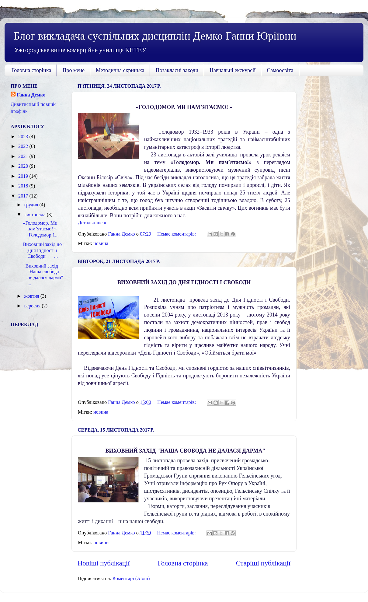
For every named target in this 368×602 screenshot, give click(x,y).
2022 (23, 146)
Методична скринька (120, 70)
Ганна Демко (31, 95)
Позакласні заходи (176, 70)
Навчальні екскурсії (232, 70)
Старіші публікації (263, 563)
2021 (23, 156)
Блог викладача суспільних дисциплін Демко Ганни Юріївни (155, 36)
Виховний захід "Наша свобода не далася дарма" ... (43, 274)
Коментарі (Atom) (131, 578)
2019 (23, 176)
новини (101, 542)
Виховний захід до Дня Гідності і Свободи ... (42, 250)
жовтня (32, 296)
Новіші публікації (104, 563)
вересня (33, 306)
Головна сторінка (31, 70)
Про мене (73, 70)
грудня (31, 205)
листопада (35, 214)
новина (100, 243)
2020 (23, 166)
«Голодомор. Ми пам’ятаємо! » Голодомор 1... (41, 229)
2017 (23, 196)
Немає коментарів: (177, 234)
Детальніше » (92, 223)
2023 (23, 136)
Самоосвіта (280, 70)
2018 (23, 186)
